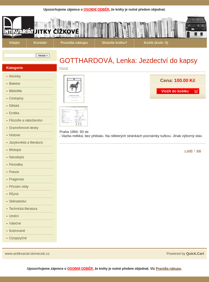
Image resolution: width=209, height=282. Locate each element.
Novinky (15, 76)
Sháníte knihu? (114, 43)
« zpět (188, 150)
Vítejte (14, 43)
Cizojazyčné (18, 238)
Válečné (15, 223)
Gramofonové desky (23, 128)
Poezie (14, 172)
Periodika (16, 164)
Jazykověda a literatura (26, 142)
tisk (199, 150)
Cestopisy (16, 98)
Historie (14, 135)
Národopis (16, 157)
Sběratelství (17, 201)
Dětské (14, 106)
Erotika (14, 113)
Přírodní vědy (18, 187)
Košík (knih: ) (156, 43)
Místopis (15, 150)
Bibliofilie (15, 91)
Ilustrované (17, 231)
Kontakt (40, 43)
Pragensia (16, 179)
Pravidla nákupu (74, 43)
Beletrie (14, 84)
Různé (14, 194)
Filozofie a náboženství (26, 120)
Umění (14, 216)
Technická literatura (23, 209)
